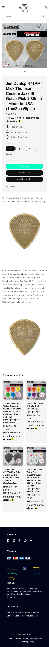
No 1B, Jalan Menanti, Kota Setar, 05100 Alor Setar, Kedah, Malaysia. (25, 593)
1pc (10, 149)
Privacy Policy (29, 639)
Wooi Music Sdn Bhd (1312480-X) (22, 589)
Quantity (9, 154)
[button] (3, 8)
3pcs (20, 149)
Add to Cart (24, 173)
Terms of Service (14, 639)
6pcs (31, 149)
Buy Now (24, 166)
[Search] (43, 16)
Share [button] (10, 187)
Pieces (8, 143)
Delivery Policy (27, 642)
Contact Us (11, 597)
